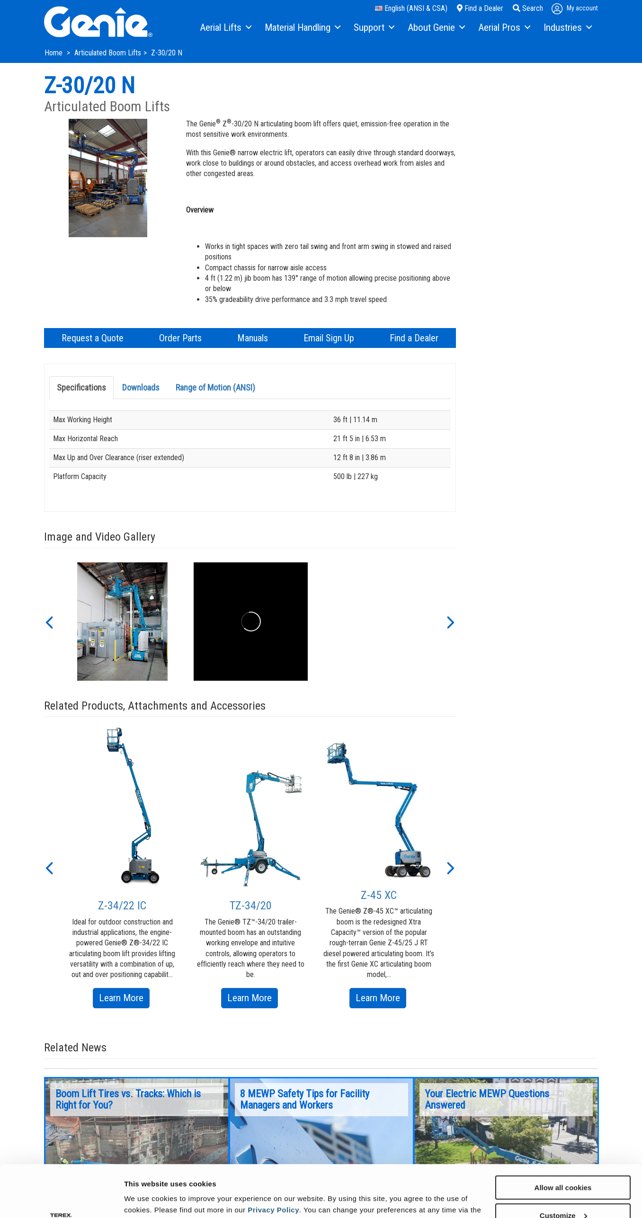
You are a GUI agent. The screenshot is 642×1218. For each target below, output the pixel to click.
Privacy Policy (273, 1161)
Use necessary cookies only (563, 1195)
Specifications (81, 387)
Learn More (124, 999)
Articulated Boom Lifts (107, 52)
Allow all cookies (563, 1139)
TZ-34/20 (251, 905)
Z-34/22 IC (122, 905)
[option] (122, 621)
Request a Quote (93, 338)
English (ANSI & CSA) (411, 8)
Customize (563, 1167)
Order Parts (180, 338)
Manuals (252, 338)
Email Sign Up (328, 338)
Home (54, 52)
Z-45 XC (379, 895)
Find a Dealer (480, 8)
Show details (146, 1199)
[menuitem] (225, 28)
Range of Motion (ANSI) (215, 387)
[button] (49, 621)
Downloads (141, 387)
